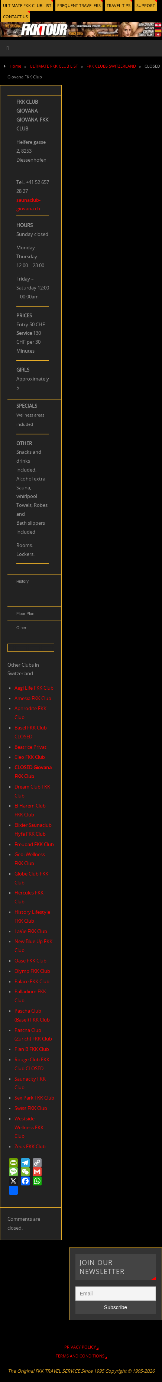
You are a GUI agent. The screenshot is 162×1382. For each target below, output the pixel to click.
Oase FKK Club (30, 961)
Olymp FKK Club (32, 971)
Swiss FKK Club (30, 1108)
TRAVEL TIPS (118, 5)
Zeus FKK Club (30, 1146)
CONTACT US (15, 16)
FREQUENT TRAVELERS (79, 5)
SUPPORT (145, 5)
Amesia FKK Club (32, 698)
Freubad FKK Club (34, 844)
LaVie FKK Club (30, 931)
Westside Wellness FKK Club (28, 1128)
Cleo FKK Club (29, 757)
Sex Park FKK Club (34, 1098)
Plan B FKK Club (31, 1049)
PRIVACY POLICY (80, 1347)
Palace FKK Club (31, 981)
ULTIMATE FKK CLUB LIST (27, 5)
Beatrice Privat (30, 747)
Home (15, 66)
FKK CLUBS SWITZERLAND (111, 66)
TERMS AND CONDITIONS (80, 1356)
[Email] (115, 1293)
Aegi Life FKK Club (34, 688)
